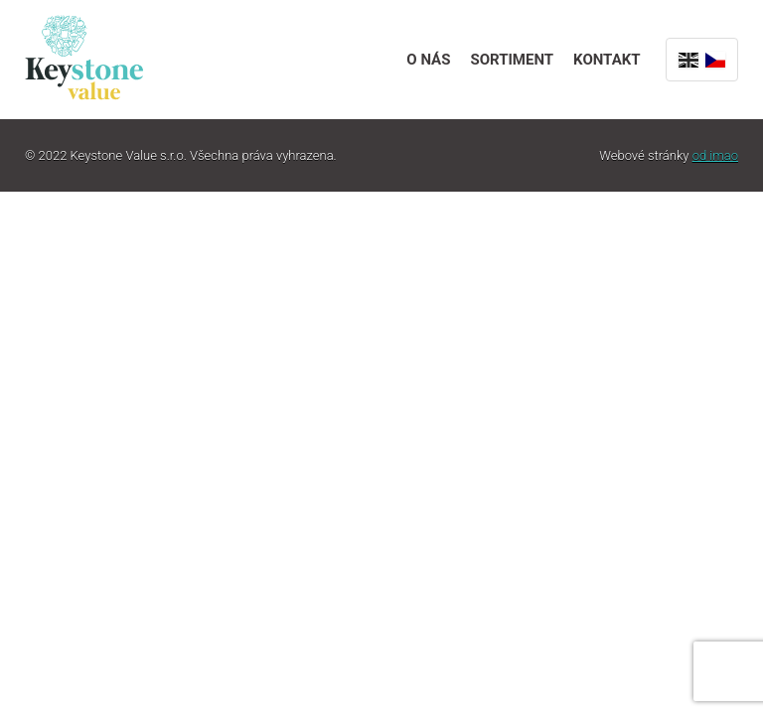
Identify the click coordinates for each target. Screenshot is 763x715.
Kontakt (606, 60)
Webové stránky (668, 155)
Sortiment (511, 60)
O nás (428, 60)
